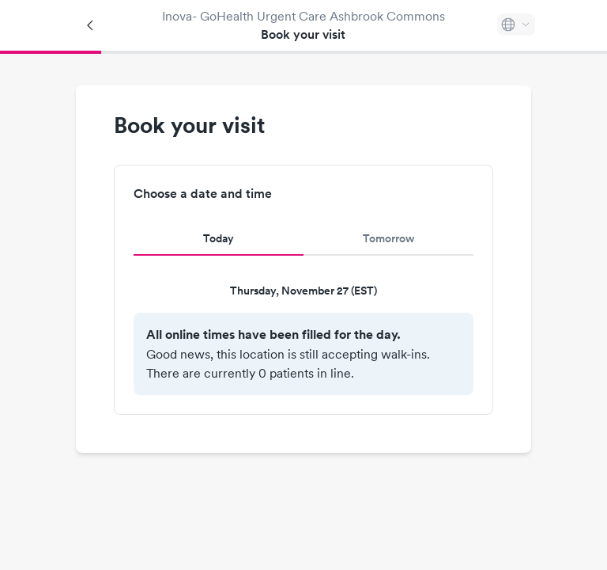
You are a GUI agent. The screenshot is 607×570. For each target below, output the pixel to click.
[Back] (91, 25)
